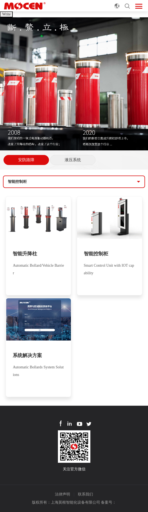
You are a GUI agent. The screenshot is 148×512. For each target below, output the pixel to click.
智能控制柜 (17, 182)
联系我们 (85, 494)
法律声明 (62, 494)
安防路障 (26, 160)
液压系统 (73, 160)
